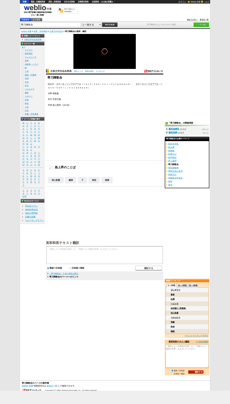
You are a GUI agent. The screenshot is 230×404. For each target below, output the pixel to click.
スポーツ (29, 96)
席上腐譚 (172, 161)
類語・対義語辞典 (38, 2)
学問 (27, 78)
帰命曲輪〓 (173, 168)
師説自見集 (173, 144)
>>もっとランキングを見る (196, 335)
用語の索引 (89, 71)
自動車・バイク (31, 64)
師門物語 (172, 157)
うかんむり (175, 317)
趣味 (27, 93)
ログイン (182, 1)
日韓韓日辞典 (83, 2)
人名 (27, 107)
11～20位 (182, 285)
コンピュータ (30, 57)
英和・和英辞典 (54, 2)
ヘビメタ (174, 304)
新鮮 (173, 294)
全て (23, 47)
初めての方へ (192, 20)
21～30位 (193, 285)
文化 (27, 82)
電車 (27, 61)
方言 (27, 110)
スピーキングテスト (34, 220)
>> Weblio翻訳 (202, 342)
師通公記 (172, 154)
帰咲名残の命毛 (175, 171)
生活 (27, 85)
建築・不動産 (30, 75)
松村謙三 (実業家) (178, 308)
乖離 (173, 322)
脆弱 (71, 180)
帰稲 (170, 181)
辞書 (24, 2)
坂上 (55, 105)
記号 (24, 196)
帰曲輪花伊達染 (175, 178)
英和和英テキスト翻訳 (62, 242)
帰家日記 (172, 174)
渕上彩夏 (56, 180)
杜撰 (173, 299)
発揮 (107, 180)
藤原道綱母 (174, 129)
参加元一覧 (204, 20)
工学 (27, 71)
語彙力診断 (30, 217)
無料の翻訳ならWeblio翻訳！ (69, 10)
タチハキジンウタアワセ (147, 84)
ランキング (100, 71)
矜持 (173, 327)
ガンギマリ (175, 290)
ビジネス (29, 50)
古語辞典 (95, 2)
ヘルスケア (29, 89)
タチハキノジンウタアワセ (68, 84)
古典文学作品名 (56, 31)
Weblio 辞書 (195, 2)
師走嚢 (171, 147)
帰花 (170, 185)
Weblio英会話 (31, 209)
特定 (94, 180)
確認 (173, 331)
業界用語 (29, 53)
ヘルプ (206, 2)
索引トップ (78, 71)
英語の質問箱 (31, 213)
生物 (27, 100)
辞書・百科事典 (40, 31)
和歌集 (56, 93)
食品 (27, 103)
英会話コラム (31, 206)
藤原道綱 (173, 132)
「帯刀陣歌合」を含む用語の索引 (63, 274)
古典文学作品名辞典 (61, 71)
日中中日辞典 (69, 2)
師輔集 (171, 151)
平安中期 (57, 99)
